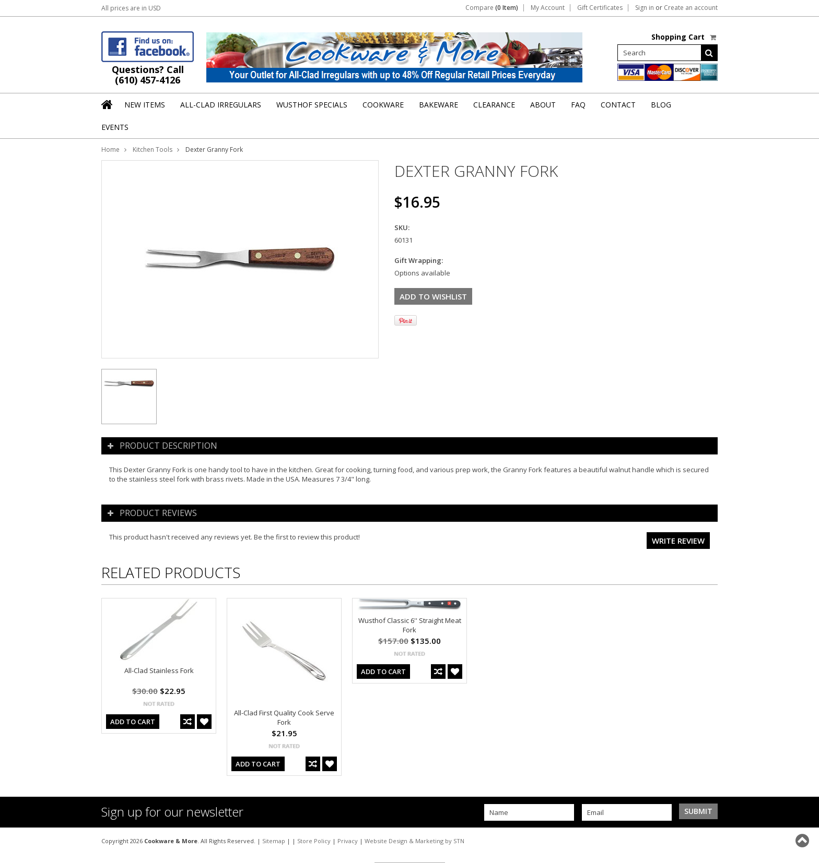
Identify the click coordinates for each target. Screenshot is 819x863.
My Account (548, 7)
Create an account (691, 7)
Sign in (644, 7)
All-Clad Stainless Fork (159, 670)
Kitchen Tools (152, 149)
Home (110, 149)
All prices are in (131, 8)
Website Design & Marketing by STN (414, 841)
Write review (678, 540)
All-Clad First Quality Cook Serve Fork (284, 717)
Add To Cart (132, 721)
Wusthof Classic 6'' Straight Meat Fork (409, 625)
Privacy (347, 841)
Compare (491, 7)
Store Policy (314, 841)
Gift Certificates (600, 7)
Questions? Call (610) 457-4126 (148, 74)
